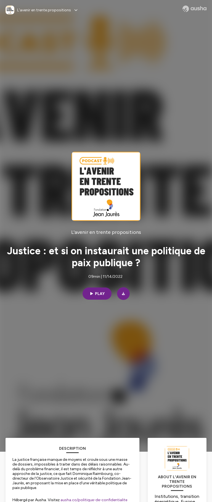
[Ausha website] (194, 9)
